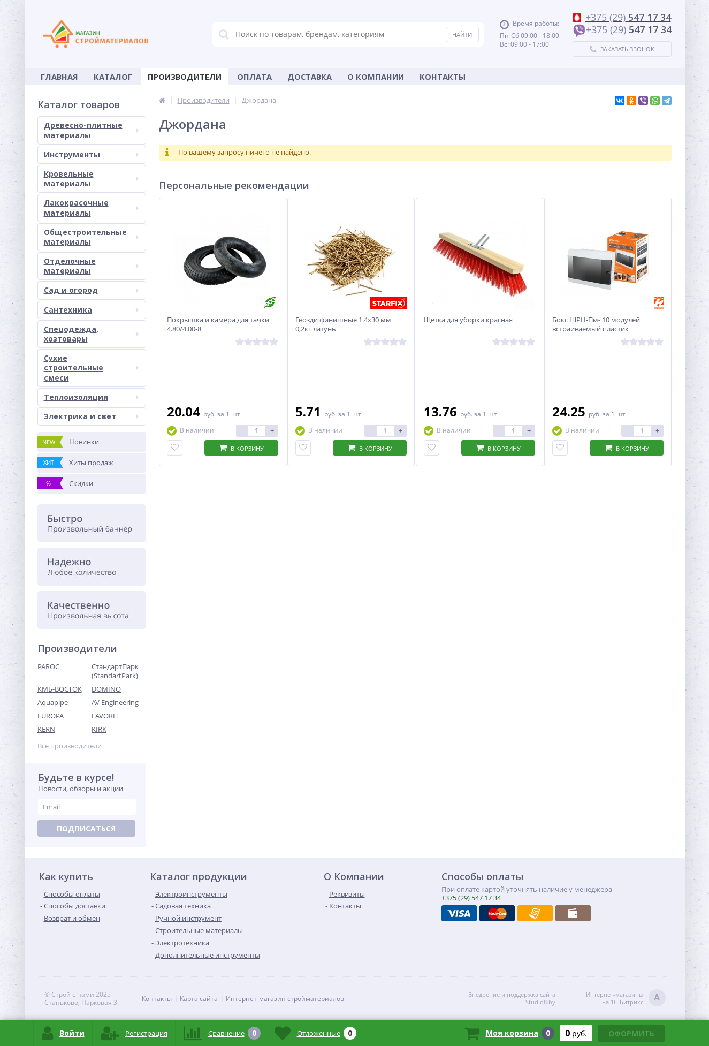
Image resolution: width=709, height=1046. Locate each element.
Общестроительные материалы (91, 237)
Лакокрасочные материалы (91, 207)
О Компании (375, 76)
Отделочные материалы (91, 266)
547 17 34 (471, 898)
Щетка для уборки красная (468, 319)
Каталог (113, 76)
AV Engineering (115, 702)
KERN (46, 729)
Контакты (443, 76)
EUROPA (50, 716)
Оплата (254, 76)
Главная (59, 76)
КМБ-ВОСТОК (59, 689)
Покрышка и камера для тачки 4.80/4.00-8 (218, 324)
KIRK (99, 729)
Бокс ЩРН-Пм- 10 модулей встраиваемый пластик (596, 324)
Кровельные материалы (91, 178)
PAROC (48, 666)
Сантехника (91, 310)
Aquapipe (52, 702)
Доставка (309, 76)
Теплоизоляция (91, 397)
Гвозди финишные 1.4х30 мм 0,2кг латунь (343, 324)
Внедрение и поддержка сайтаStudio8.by (511, 998)
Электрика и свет (91, 416)
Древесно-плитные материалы (91, 130)
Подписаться (86, 828)
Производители (185, 76)
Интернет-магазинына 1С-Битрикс (626, 998)
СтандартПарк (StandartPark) (115, 671)
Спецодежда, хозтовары (91, 334)
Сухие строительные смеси (91, 367)
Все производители (69, 746)
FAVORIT (105, 716)
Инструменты (91, 154)
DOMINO (106, 689)
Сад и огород (91, 290)
